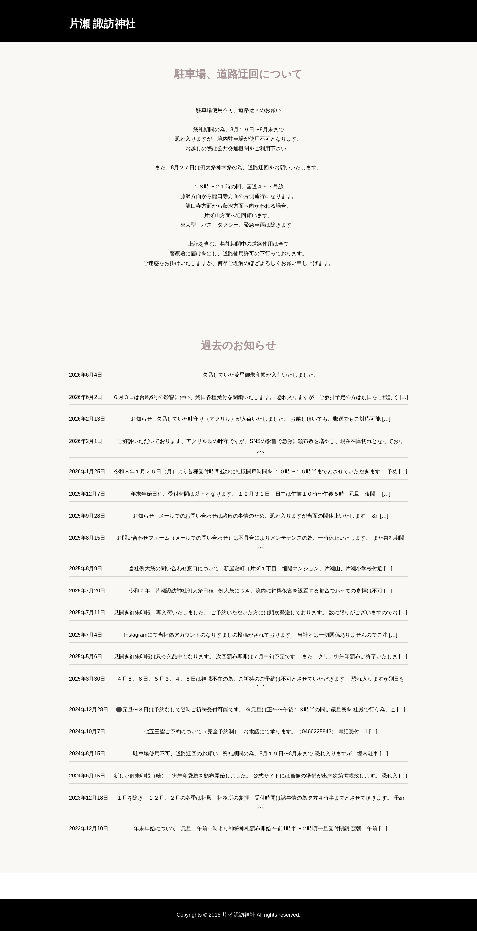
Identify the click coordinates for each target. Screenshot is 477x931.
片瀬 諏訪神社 (102, 24)
